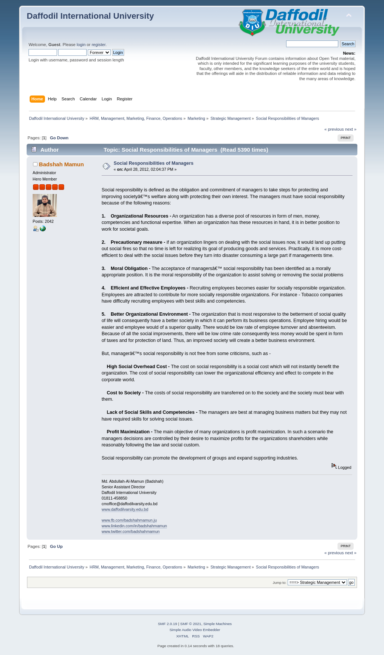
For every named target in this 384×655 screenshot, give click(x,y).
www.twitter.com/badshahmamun (131, 531)
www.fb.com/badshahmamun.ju (129, 520)
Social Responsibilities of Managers (154, 163)
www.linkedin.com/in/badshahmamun (134, 526)
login (81, 44)
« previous (334, 129)
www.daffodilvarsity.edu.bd (125, 509)
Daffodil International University (90, 16)
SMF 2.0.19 (167, 624)
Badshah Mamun (61, 164)
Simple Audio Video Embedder (195, 630)
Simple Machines (217, 624)
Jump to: (279, 582)
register (98, 44)
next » (351, 129)
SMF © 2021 (190, 624)
